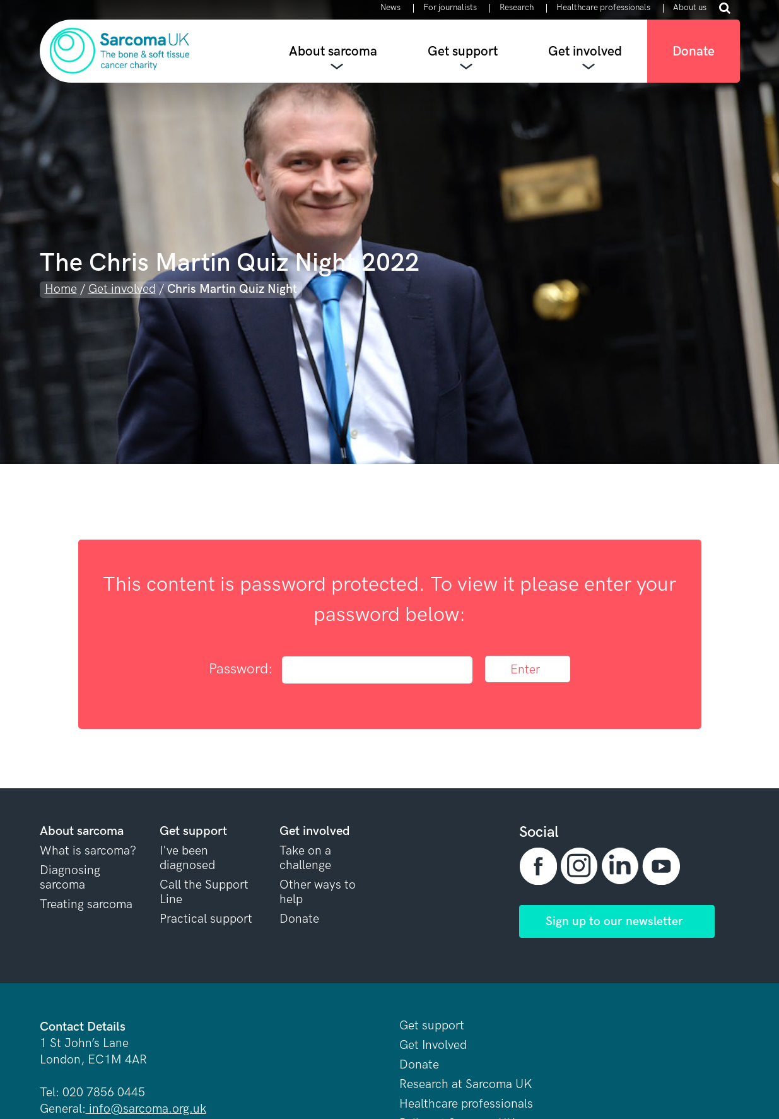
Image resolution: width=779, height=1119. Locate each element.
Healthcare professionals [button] (466, 1104)
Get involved (585, 51)
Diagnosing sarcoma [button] (70, 877)
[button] (539, 866)
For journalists (450, 8)
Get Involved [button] (433, 1045)
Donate (693, 51)
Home (61, 289)
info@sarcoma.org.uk (146, 1109)
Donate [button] (299, 919)
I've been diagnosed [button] (187, 858)
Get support (463, 51)
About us (689, 8)
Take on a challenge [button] (305, 858)
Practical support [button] (206, 919)
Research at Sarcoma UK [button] (465, 1084)
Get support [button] (431, 1026)
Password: (340, 670)
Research (517, 8)
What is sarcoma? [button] (88, 851)
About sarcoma (333, 51)
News (390, 8)
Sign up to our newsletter (614, 922)
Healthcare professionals (603, 8)
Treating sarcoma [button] (86, 904)
